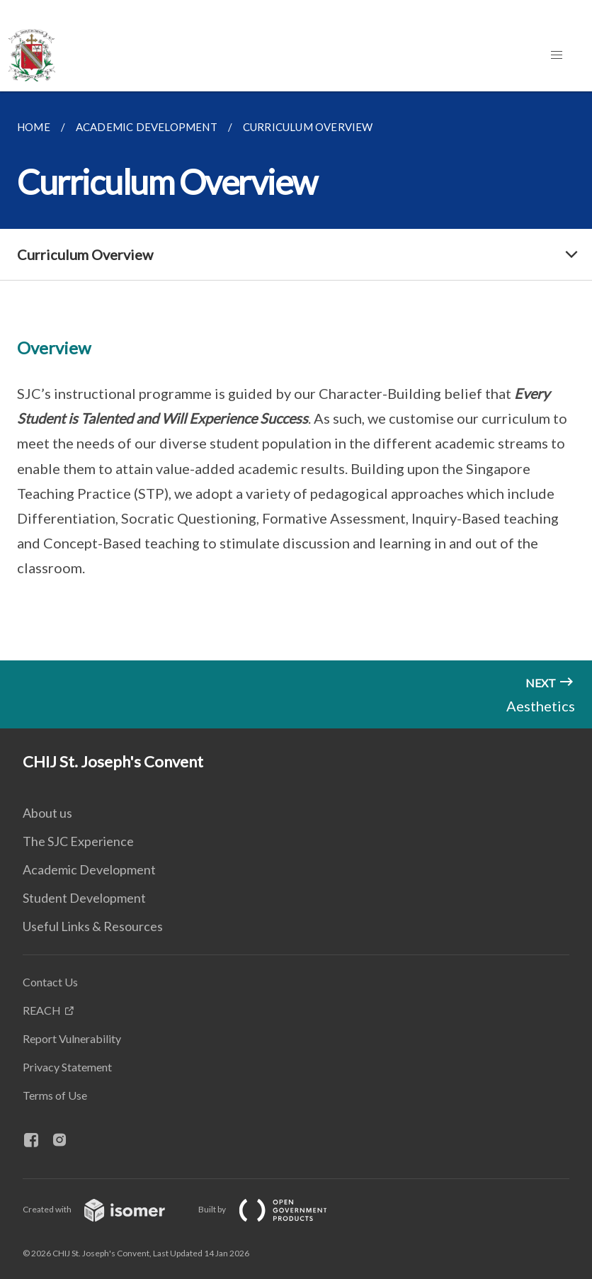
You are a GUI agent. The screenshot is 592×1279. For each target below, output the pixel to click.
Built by (274, 1209)
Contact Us (50, 981)
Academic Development (89, 869)
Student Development (84, 898)
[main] (296, 375)
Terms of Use (55, 1095)
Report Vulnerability (72, 1038)
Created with (105, 1209)
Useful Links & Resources (93, 926)
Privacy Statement (67, 1067)
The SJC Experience (78, 841)
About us (47, 813)
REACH (42, 1010)
